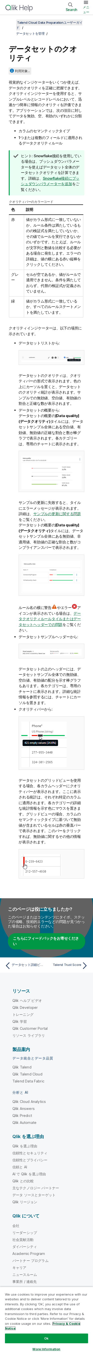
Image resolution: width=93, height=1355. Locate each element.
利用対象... (22, 71)
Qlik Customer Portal (30, 1028)
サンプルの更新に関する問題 (57, 513)
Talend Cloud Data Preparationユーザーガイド (49, 24)
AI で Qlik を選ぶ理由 (29, 1174)
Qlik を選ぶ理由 (24, 1146)
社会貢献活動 (22, 1239)
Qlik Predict (22, 1115)
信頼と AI (19, 1167)
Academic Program (28, 1253)
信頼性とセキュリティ (30, 1153)
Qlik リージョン (24, 1202)
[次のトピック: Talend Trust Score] (68, 965)
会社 (15, 1225)
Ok (46, 1338)
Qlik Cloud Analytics (29, 1101)
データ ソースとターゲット (34, 1195)
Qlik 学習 (19, 1021)
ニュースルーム (24, 1274)
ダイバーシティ (24, 1246)
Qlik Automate (24, 1122)
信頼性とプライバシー (30, 1160)
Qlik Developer (25, 1007)
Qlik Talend (21, 1067)
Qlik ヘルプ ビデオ (27, 1000)
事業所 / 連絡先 (24, 1281)
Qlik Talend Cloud (27, 1074)
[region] (46, 1321)
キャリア (19, 1267)
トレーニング (22, 1014)
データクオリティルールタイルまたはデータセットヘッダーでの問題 (50, 619)
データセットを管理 (30, 33)
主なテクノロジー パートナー (35, 1188)
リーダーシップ (24, 1232)
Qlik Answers (23, 1108)
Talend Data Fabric (28, 1081)
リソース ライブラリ (28, 1035)
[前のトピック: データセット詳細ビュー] (25, 965)
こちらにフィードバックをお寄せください (46, 941)
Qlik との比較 (23, 1181)
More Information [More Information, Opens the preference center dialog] (46, 1349)
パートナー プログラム (30, 1260)
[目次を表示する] (10, 22)
